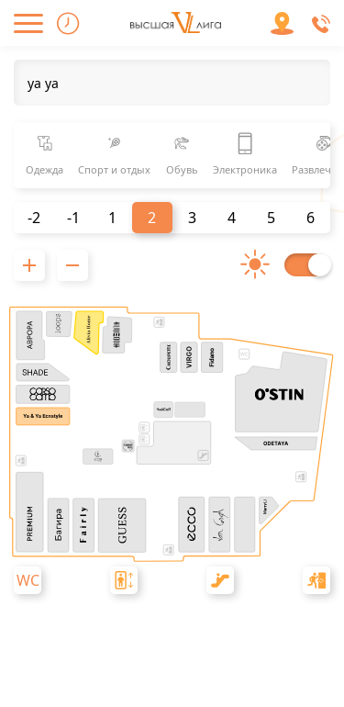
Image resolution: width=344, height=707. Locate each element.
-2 (34, 218)
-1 (73, 218)
